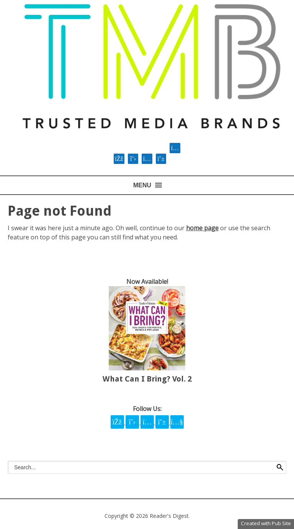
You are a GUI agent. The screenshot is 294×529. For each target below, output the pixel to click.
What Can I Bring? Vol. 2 (147, 378)
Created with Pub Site (266, 523)
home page (202, 228)
